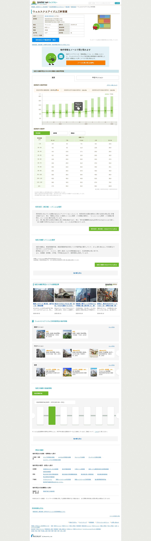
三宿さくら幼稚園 (80, 469)
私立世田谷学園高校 (49, 477)
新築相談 (56, 529)
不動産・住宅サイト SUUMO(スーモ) (40, 525)
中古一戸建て (110, 525)
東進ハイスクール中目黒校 (63, 479)
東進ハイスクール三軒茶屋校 (83, 479)
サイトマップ (83, 522)
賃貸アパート (65, 525)
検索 (118, 3)
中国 (58, 530)
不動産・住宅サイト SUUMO (39, 7)
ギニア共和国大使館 (49, 457)
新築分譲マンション (86, 525)
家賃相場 (79, 525)
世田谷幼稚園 (47, 471)
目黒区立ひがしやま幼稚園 (50, 469)
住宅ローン (70, 529)
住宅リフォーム (40, 529)
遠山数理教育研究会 (100, 479)
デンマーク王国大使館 (95, 457)
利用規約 (91, 522)
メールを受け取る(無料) (86, 63)
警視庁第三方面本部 (49, 491)
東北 (36, 530)
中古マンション (95, 525)
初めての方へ (73, 522)
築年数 (55, 133)
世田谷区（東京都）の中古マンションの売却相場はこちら (49, 511)
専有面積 (38, 133)
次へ (117, 416)
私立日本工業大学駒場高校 (50, 474)
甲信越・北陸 (44, 530)
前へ (33, 416)
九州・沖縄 (62, 530)
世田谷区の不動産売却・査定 (46, 40)
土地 (116, 525)
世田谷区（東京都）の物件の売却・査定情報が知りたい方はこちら (51, 44)
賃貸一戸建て (72, 525)
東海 (49, 530)
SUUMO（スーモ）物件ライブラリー (44, 3)
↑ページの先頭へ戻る (115, 516)
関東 (39, 530)
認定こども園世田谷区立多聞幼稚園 (99, 469)
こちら (97, 431)
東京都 (67, 7)
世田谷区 (73, 7)
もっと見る (112, 327)
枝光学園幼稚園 (66, 469)
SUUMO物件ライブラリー (56, 7)
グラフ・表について (112, 85)
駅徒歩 (72, 133)
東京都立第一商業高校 (87, 474)
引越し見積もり (62, 529)
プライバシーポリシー (102, 522)
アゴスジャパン (47, 479)
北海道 (32, 530)
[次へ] (117, 353)
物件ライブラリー (77, 529)
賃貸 (52, 525)
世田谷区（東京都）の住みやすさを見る (104, 229)
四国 (55, 530)
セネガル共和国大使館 (64, 457)
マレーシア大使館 (80, 457)
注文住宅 (33, 529)
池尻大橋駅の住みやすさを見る (107, 265)
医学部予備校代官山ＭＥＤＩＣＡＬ (53, 482)
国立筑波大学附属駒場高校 (69, 474)
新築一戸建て (103, 525)
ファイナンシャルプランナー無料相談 (92, 529)
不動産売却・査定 (49, 529)
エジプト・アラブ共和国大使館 (52, 460)
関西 (52, 530)
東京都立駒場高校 (102, 474)
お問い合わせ (115, 522)
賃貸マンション (57, 525)
